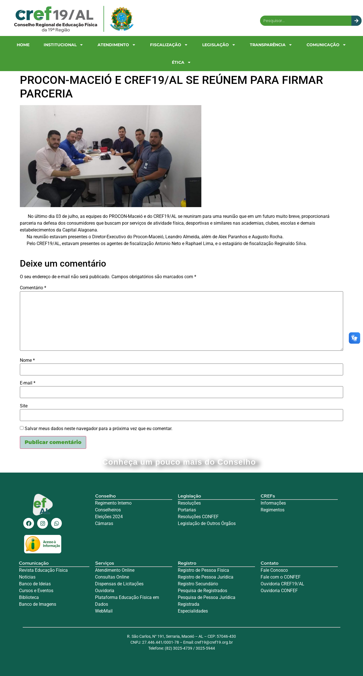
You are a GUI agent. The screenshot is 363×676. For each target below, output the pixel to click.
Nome (27, 360)
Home (23, 44)
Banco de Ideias (35, 583)
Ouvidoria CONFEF (279, 590)
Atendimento (117, 45)
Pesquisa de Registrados (202, 590)
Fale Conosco (274, 570)
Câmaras (104, 523)
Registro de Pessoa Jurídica (205, 577)
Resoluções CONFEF (198, 516)
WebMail (104, 611)
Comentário (33, 288)
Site (24, 406)
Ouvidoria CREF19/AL (282, 583)
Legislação (219, 45)
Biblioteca (29, 597)
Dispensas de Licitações (119, 583)
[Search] (356, 21)
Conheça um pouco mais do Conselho (181, 462)
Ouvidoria (105, 590)
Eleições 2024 (109, 516)
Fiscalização (169, 45)
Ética (181, 62)
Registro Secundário (198, 583)
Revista (26, 570)
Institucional (63, 45)
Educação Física (51, 570)
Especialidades (193, 611)
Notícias (27, 577)
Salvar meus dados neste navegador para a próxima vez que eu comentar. (98, 428)
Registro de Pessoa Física (203, 570)
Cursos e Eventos (36, 590)
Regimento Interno (113, 503)
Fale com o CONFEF (281, 577)
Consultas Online (112, 577)
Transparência (271, 45)
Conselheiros (108, 510)
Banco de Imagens (37, 604)
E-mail (27, 383)
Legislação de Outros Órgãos (207, 523)
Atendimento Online (114, 570)
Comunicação (326, 45)
